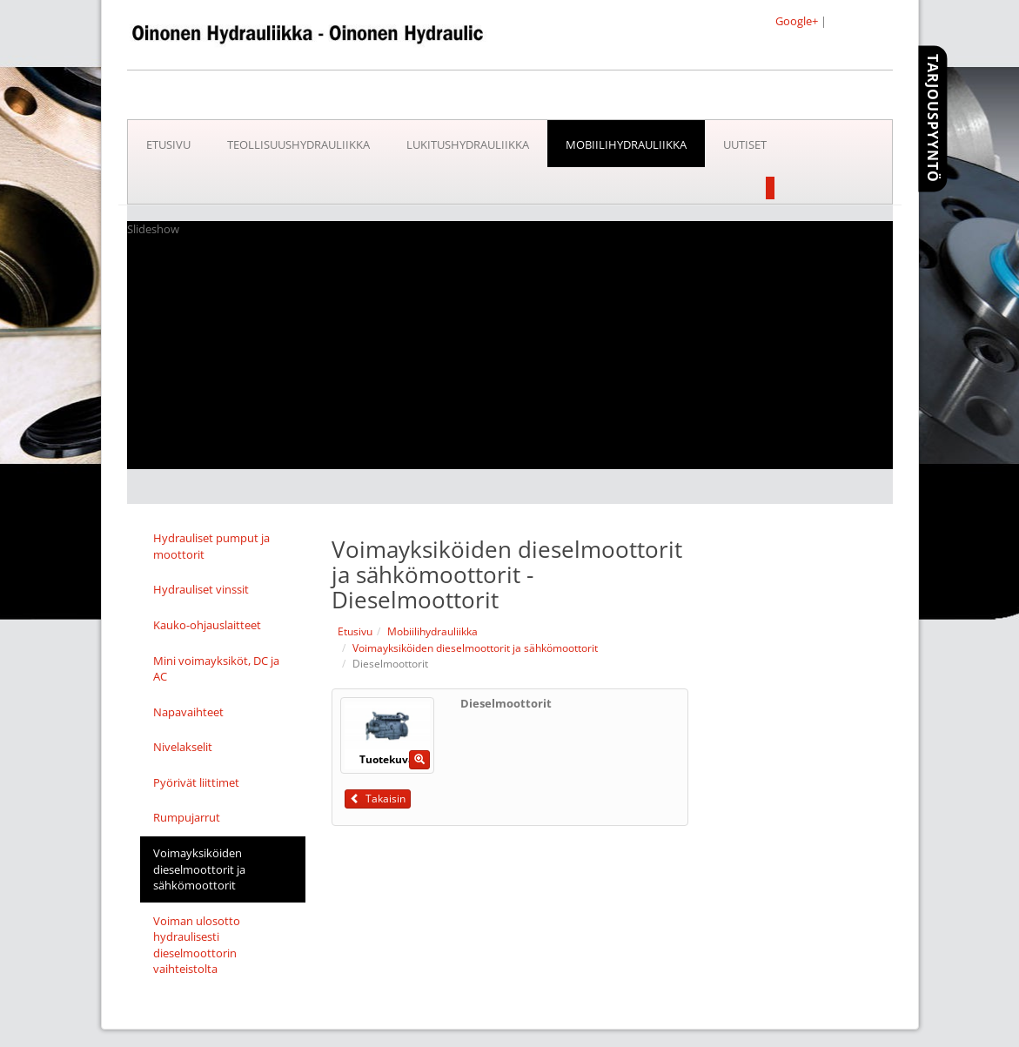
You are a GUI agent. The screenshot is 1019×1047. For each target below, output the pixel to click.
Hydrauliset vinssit (201, 589)
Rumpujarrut (186, 817)
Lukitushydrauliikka (467, 144)
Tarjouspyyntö (932, 118)
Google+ (796, 21)
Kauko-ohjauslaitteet (207, 625)
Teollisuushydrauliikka (298, 144)
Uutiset (745, 144)
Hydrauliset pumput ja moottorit (211, 546)
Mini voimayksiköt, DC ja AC (216, 669)
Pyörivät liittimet (196, 782)
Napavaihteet (188, 712)
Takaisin (378, 798)
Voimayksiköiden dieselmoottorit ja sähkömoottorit (199, 869)
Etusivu (168, 144)
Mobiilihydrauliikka (626, 144)
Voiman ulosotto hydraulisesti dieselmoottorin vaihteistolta (196, 945)
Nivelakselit (182, 747)
